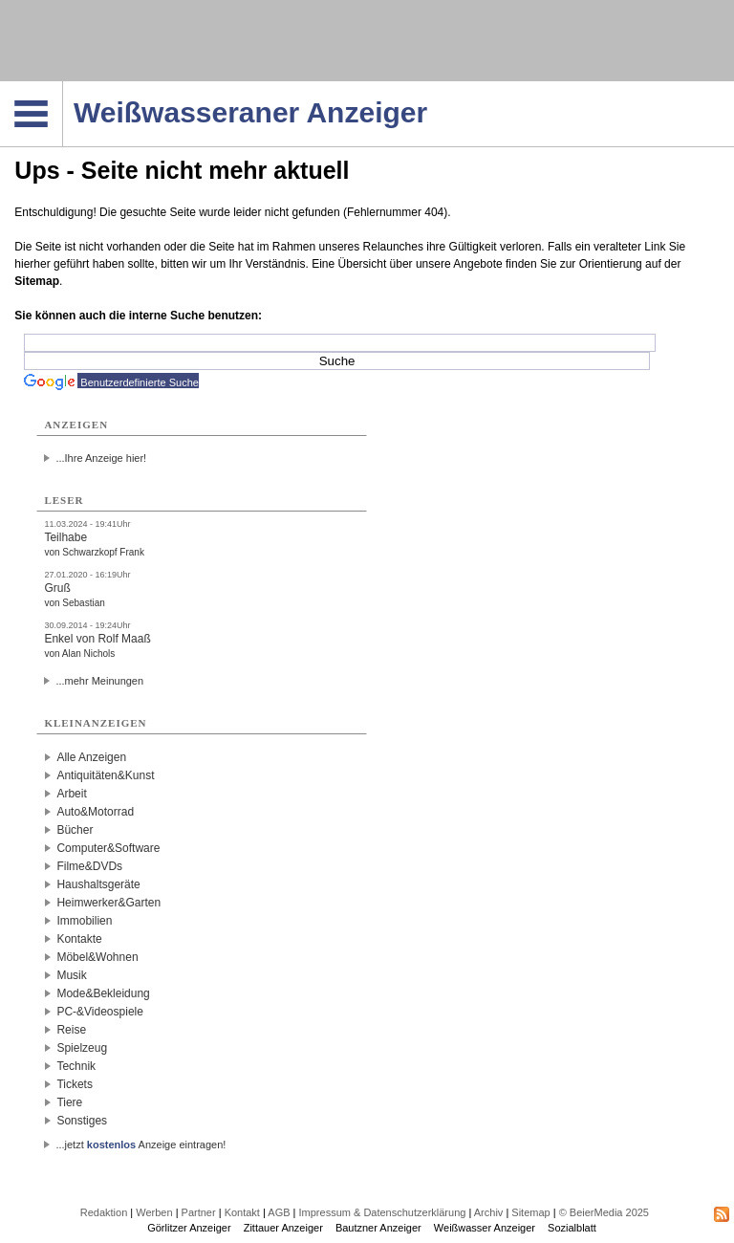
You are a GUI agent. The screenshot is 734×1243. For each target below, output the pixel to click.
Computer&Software (108, 848)
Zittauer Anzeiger (283, 1227)
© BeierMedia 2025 (604, 1212)
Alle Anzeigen (91, 757)
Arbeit (71, 793)
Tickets (74, 1084)
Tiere (69, 1102)
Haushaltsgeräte (98, 884)
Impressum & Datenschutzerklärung (382, 1212)
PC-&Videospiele (99, 1011)
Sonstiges (81, 1120)
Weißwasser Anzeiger (484, 1227)
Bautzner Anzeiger (378, 1227)
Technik (76, 1066)
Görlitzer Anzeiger (188, 1227)
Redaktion (104, 1212)
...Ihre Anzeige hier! (100, 458)
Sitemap (36, 281)
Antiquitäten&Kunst (105, 775)
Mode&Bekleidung (102, 993)
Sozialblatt (572, 1227)
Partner (199, 1212)
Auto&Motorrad (95, 812)
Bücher (74, 830)
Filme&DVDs (89, 866)
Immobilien (84, 921)
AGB (279, 1212)
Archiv (489, 1212)
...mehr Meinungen (99, 681)
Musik (71, 975)
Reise (71, 1030)
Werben (154, 1212)
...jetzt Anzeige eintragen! (140, 1144)
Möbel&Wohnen (97, 957)
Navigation (62, 87)
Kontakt (242, 1212)
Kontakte (78, 939)
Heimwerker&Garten (108, 902)
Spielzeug (81, 1048)
